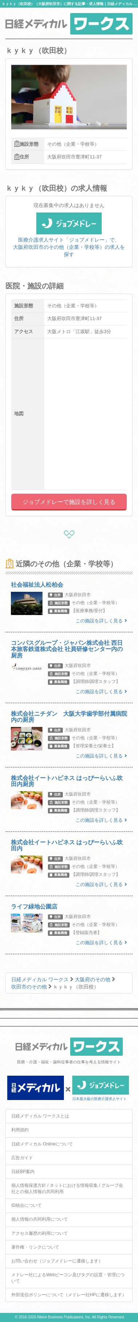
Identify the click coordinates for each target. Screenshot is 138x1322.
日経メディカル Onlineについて (42, 1144)
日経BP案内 (22, 1171)
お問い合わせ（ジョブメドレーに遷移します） (57, 1261)
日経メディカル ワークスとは (40, 1116)
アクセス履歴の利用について (39, 1233)
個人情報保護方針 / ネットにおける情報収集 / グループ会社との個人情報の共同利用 (67, 1188)
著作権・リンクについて (35, 1247)
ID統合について (26, 1205)
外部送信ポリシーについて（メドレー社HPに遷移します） (68, 1294)
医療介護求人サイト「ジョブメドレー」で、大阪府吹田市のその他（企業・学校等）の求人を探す (69, 239)
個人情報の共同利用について (39, 1219)
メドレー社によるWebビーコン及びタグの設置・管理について (68, 1277)
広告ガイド (22, 1157)
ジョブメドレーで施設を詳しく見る (69, 502)
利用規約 (20, 1129)
